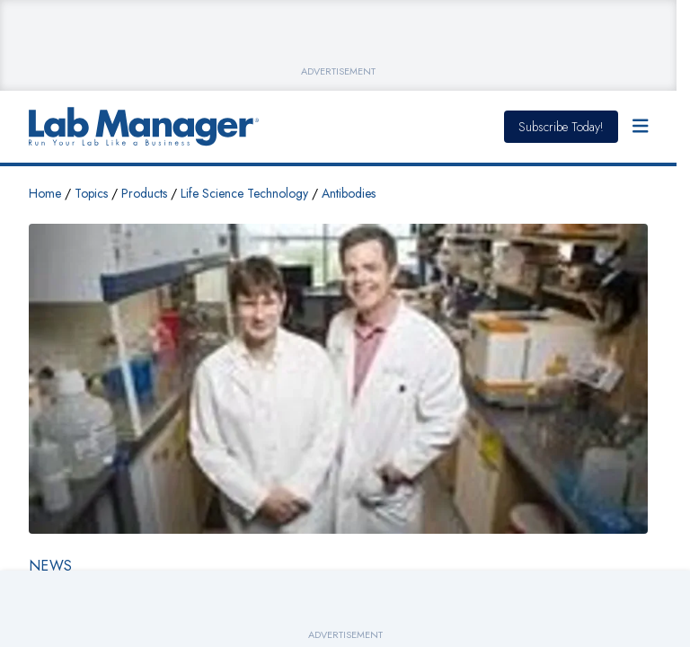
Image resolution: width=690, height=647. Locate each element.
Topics (91, 193)
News (51, 565)
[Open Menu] (640, 126)
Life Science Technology (244, 193)
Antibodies (349, 193)
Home (45, 193)
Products (144, 193)
